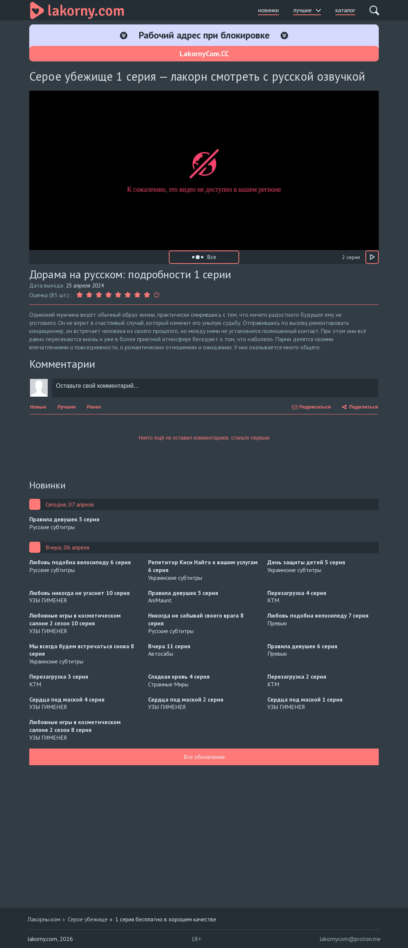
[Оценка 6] (128, 295)
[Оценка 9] (156, 295)
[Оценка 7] (137, 295)
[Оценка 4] (108, 295)
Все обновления (204, 756)
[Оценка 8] (147, 295)
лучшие (307, 10)
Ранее (94, 407)
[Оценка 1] (80, 295)
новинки (268, 10)
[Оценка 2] (89, 295)
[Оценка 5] (118, 295)
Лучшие (66, 407)
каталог (345, 10)
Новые (38, 407)
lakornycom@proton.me (350, 938)
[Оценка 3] (99, 295)
